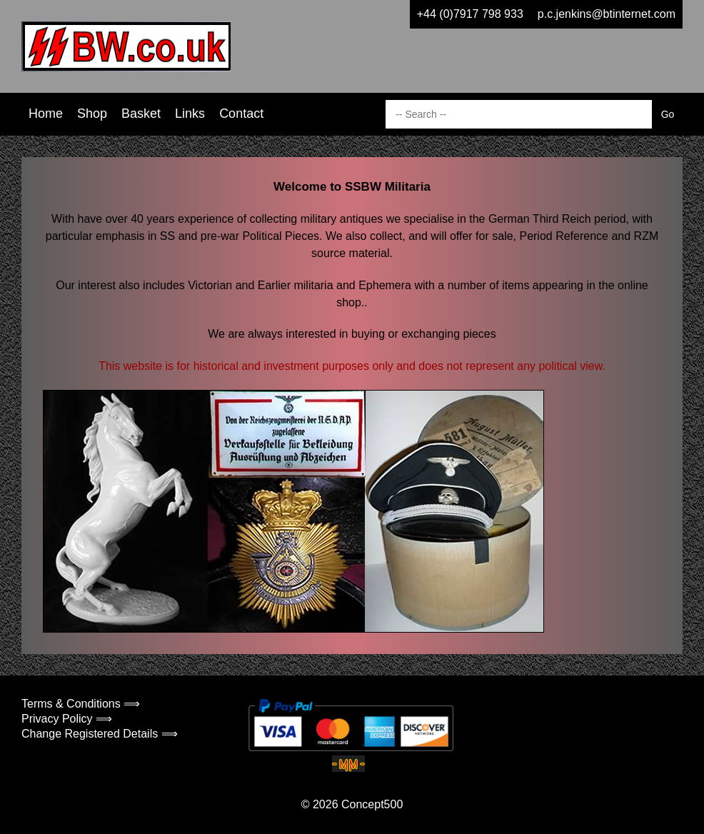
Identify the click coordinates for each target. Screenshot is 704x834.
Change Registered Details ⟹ (99, 734)
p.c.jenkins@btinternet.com (606, 14)
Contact (241, 113)
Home (46, 113)
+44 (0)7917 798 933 (470, 14)
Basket (141, 113)
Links (190, 113)
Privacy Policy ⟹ (66, 719)
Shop (92, 113)
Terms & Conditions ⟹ (80, 704)
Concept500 (372, 804)
